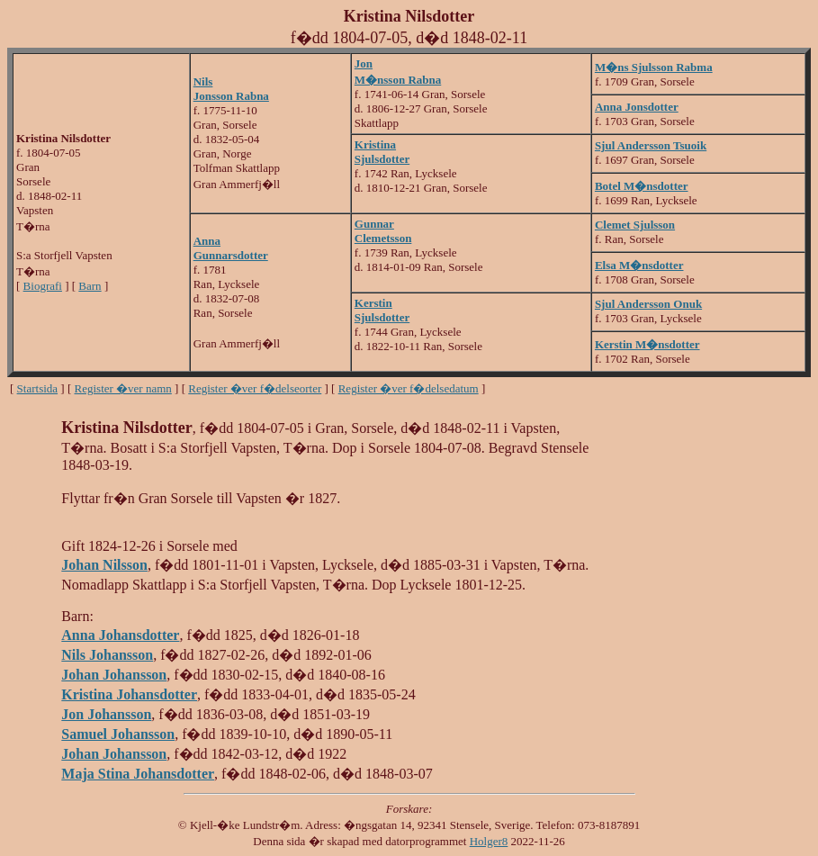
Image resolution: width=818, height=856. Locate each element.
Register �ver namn (123, 388)
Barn (89, 286)
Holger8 (489, 841)
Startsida (37, 388)
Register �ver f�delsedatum (408, 388)
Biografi (42, 286)
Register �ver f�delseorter (254, 388)
